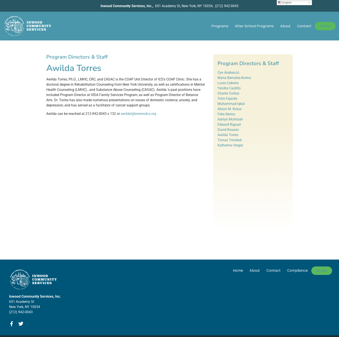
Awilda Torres (227, 135)
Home (238, 270)
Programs (219, 26)
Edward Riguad (229, 124)
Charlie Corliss (228, 93)
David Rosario (228, 130)
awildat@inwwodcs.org (138, 114)
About (285, 26)
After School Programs (254, 26)
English (285, 2)
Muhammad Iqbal (231, 104)
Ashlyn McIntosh (230, 119)
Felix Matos (226, 114)
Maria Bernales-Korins (234, 78)
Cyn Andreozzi (228, 73)
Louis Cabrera (228, 83)
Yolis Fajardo (227, 98)
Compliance (297, 270)
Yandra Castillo (229, 88)
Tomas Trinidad (229, 140)
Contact (304, 26)
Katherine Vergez (230, 145)
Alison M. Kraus (229, 109)
